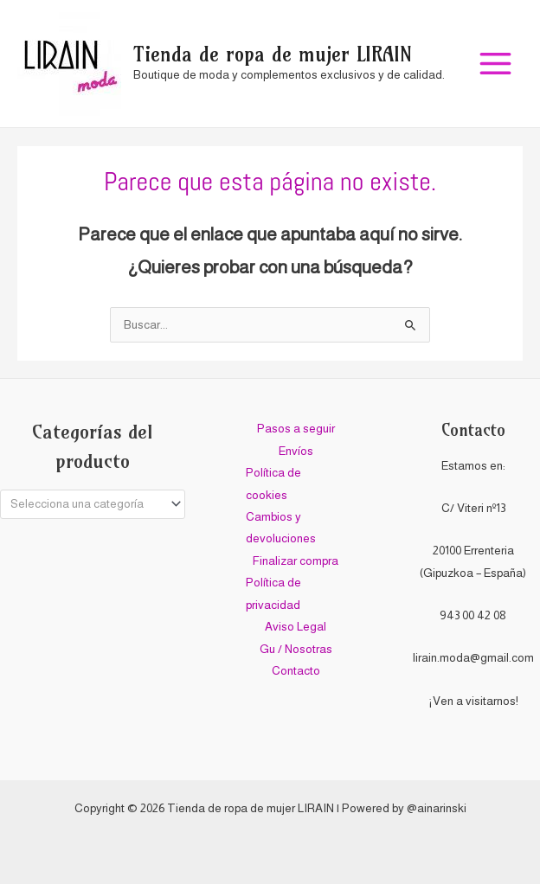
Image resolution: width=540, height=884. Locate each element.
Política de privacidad (273, 593)
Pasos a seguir (296, 428)
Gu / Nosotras (296, 649)
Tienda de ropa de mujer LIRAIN (272, 54)
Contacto (296, 670)
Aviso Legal (295, 626)
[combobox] (92, 504)
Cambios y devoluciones (281, 527)
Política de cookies (273, 483)
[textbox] (85, 504)
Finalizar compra (295, 560)
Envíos (296, 451)
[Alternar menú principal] (496, 64)
